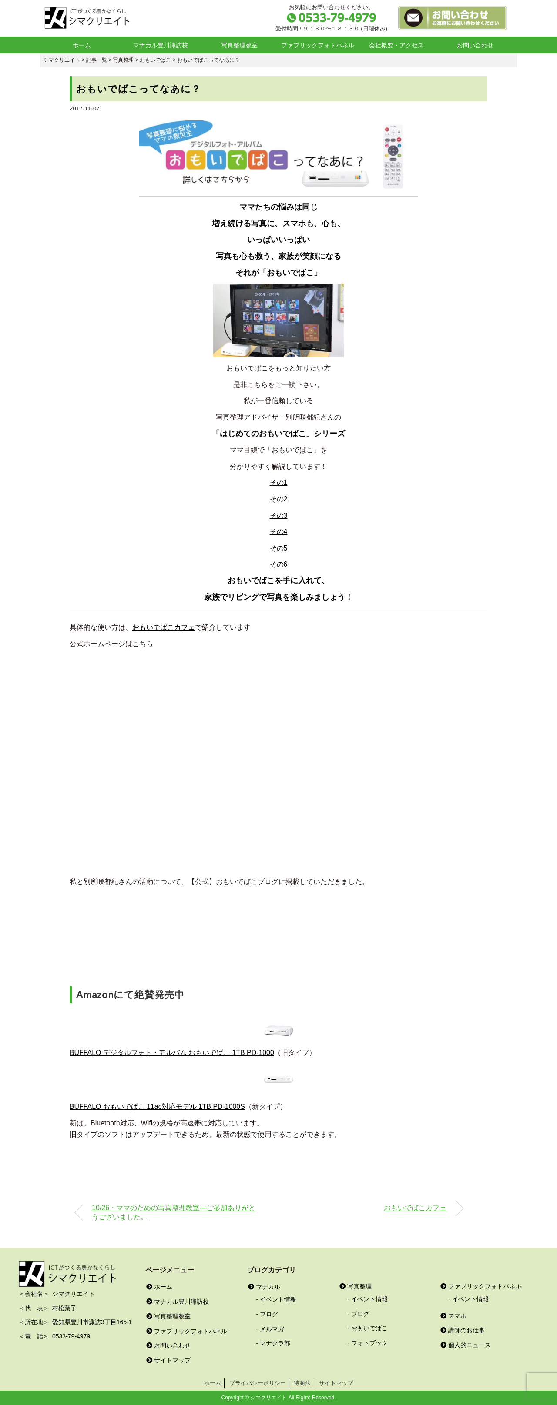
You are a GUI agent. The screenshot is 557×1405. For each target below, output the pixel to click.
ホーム (82, 45)
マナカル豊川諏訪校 (160, 45)
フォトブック (369, 1342)
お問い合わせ (475, 45)
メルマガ (272, 1328)
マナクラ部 (275, 1343)
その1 (279, 482)
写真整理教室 (239, 45)
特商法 (302, 1383)
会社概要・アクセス (396, 45)
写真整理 (355, 1286)
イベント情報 (278, 1299)
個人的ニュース (465, 1345)
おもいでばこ (369, 1328)
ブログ (269, 1314)
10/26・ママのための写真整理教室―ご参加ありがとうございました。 (173, 1212)
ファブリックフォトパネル (317, 45)
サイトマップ (168, 1360)
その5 (279, 548)
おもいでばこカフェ (163, 627)
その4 (279, 531)
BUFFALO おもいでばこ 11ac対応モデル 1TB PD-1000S (158, 1106)
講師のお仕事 (462, 1330)
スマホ (453, 1315)
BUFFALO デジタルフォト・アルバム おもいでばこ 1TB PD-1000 (172, 1052)
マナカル (264, 1286)
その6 (279, 564)
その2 (279, 499)
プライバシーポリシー (257, 1383)
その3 (279, 515)
